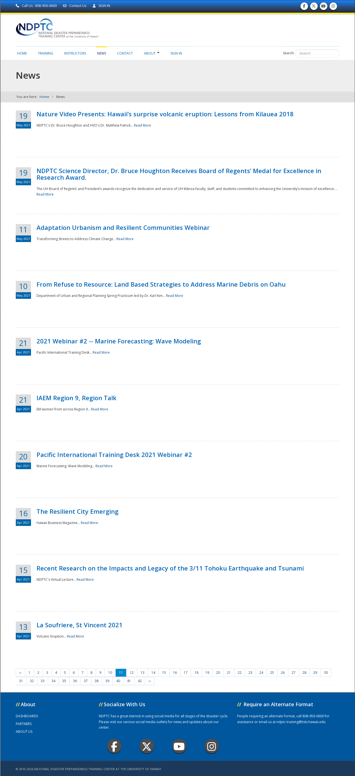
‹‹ (20, 672)
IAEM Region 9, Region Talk (76, 398)
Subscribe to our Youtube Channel (323, 7)
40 (118, 681)
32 (32, 681)
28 (304, 672)
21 (229, 672)
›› (150, 681)
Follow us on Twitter (314, 7)
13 (142, 672)
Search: (288, 53)
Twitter (147, 746)
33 (43, 681)
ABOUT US (24, 731)
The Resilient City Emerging (77, 511)
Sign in (176, 53)
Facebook (114, 746)
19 (207, 672)
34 (53, 681)
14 (153, 672)
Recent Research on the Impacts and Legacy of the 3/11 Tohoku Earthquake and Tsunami (170, 568)
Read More (142, 125)
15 (164, 672)
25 (272, 672)
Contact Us (75, 5)
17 (186, 672)
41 (129, 681)
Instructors (75, 53)
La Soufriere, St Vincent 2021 (80, 625)
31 (21, 681)
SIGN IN (101, 5)
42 (140, 681)
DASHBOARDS (27, 716)
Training (45, 53)
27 (294, 672)
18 (196, 672)
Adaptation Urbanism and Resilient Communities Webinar (123, 227)
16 (175, 672)
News (101, 53)
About (151, 53)
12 (132, 672)
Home (22, 53)
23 (250, 672)
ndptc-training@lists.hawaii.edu (300, 722)
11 (121, 672)
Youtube (179, 746)
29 (315, 672)
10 (110, 672)
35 (64, 681)
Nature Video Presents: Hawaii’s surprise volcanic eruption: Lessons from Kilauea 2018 (165, 114)
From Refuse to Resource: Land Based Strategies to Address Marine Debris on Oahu (161, 284)
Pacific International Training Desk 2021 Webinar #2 (114, 454)
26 (283, 672)
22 (240, 672)
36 (75, 681)
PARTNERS (24, 723)
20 (218, 672)
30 (326, 672)
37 (86, 681)
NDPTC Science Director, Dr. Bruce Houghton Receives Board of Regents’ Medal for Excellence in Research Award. (179, 173)
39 (107, 681)
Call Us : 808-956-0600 (37, 5)
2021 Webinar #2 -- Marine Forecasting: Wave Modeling (119, 341)
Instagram (211, 746)
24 (261, 672)
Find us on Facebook (304, 7)
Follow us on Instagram (333, 7)
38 (97, 681)
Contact (125, 53)
